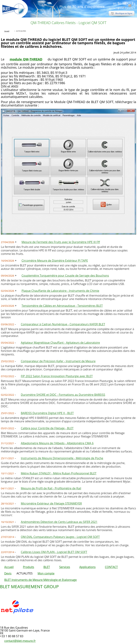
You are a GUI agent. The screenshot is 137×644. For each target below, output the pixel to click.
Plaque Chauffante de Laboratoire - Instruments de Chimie (60, 291)
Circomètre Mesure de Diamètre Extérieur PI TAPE (55, 261)
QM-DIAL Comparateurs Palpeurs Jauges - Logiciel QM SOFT (60, 537)
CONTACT (111, 567)
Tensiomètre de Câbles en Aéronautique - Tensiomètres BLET (62, 306)
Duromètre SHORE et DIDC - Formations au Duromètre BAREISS (63, 395)
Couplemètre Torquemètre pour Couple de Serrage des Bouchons (65, 276)
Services (64, 567)
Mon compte (46, 573)
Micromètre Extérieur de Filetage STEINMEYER (51, 503)
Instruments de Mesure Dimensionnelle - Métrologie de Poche (62, 458)
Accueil (9, 567)
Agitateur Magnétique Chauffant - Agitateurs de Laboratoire (60, 343)
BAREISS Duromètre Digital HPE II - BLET (47, 413)
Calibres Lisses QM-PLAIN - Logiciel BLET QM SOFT (54, 552)
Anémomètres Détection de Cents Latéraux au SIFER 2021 (59, 522)
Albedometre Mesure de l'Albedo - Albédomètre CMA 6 (57, 443)
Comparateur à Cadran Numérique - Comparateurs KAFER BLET (63, 324)
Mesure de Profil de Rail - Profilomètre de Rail (51, 488)
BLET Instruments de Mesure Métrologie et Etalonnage (40, 580)
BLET (46, 567)
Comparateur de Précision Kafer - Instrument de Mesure (58, 361)
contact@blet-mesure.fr (20, 641)
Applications (87, 567)
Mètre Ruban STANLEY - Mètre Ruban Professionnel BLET (59, 473)
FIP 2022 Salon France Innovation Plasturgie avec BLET (57, 376)
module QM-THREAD (26, 59)
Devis (7, 573)
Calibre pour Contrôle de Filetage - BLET (47, 428)
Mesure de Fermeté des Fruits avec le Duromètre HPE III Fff (61, 242)
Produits (28, 567)
